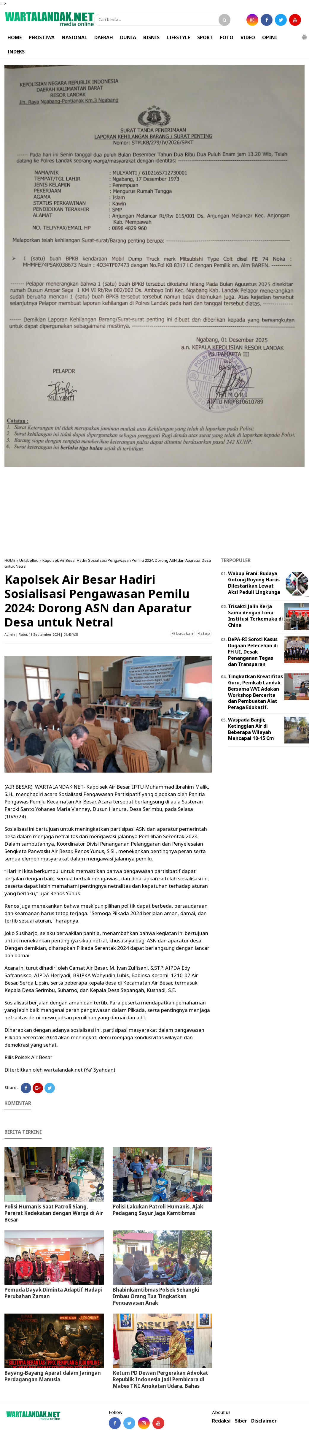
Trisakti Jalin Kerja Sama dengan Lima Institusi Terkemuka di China (255, 615)
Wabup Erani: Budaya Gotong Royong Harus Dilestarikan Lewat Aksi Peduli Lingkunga (254, 582)
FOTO (226, 37)
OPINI (269, 37)
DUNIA (128, 37)
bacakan (182, 633)
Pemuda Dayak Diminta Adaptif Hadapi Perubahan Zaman (53, 1293)
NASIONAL (74, 37)
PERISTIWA (42, 37)
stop (204, 633)
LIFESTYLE (178, 37)
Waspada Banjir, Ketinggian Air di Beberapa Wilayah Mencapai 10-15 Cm (251, 728)
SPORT (205, 37)
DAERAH (103, 37)
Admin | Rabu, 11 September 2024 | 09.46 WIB (41, 634)
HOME (14, 37)
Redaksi (221, 1421)
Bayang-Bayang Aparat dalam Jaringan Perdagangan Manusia (52, 1376)
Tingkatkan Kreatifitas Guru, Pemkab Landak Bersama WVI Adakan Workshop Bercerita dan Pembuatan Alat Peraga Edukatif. (255, 692)
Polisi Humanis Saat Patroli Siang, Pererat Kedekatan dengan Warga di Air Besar (53, 1213)
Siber (241, 1421)
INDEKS (16, 51)
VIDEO (247, 37)
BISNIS (151, 37)
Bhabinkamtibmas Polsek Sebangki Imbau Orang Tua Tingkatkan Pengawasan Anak (156, 1296)
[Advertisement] (154, 510)
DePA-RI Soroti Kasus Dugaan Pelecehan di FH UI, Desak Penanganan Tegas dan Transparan (253, 651)
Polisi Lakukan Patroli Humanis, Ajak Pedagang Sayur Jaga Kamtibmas (158, 1209)
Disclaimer (264, 1421)
